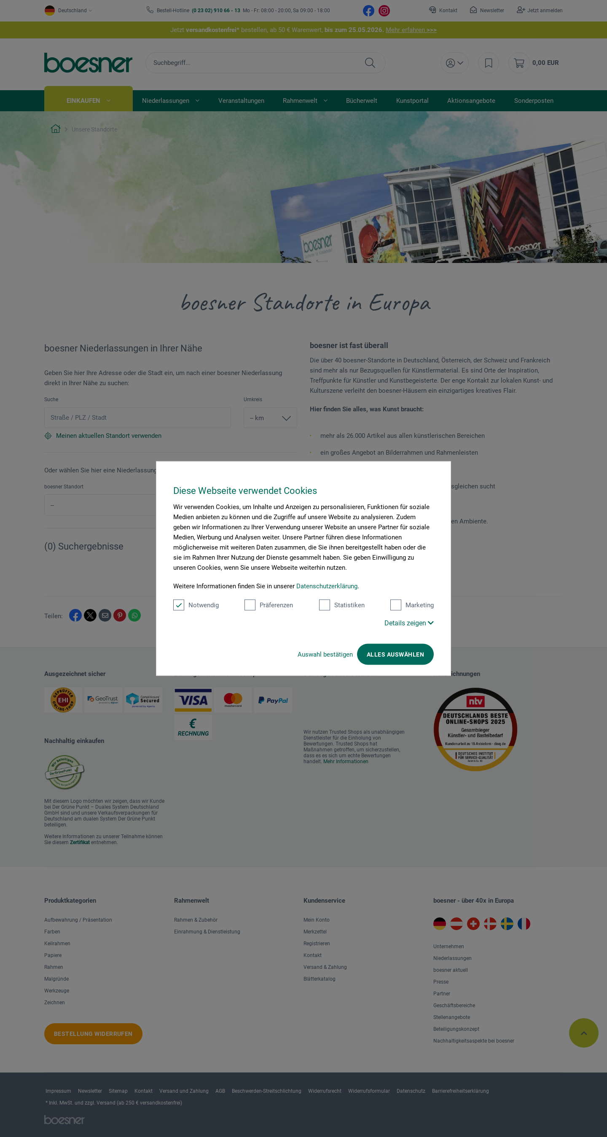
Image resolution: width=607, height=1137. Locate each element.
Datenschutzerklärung (326, 586)
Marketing (412, 605)
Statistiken (342, 605)
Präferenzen (268, 605)
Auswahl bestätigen (325, 654)
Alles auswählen (395, 654)
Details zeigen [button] (409, 623)
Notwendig (196, 605)
